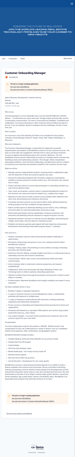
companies (13, 75)
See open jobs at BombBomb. (19, 103)
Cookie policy (41, 452)
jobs (3, 75)
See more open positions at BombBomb (19, 430)
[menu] (72, 4)
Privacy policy (32, 452)
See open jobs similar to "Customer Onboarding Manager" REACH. (31, 106)
